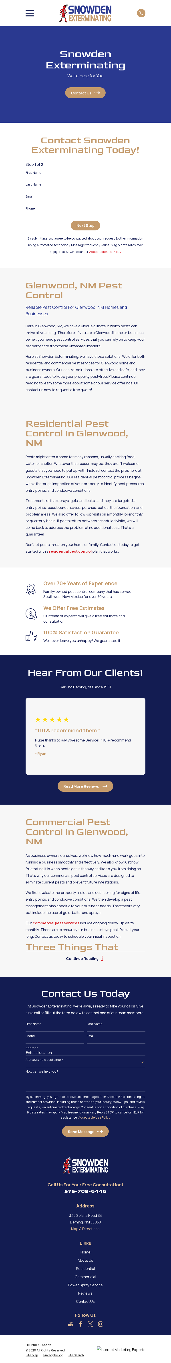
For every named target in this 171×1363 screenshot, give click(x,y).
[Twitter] (90, 1324)
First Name (33, 173)
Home (85, 1252)
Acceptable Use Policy (105, 252)
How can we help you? (42, 1071)
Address (32, 1048)
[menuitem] (32, 1355)
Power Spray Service (85, 1284)
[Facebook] (80, 1324)
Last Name (33, 184)
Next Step (85, 225)
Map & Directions (85, 1228)
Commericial (85, 1276)
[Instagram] (100, 1324)
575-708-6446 (85, 1191)
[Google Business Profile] (70, 1324)
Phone (30, 208)
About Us (85, 1260)
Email (29, 196)
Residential (85, 1268)
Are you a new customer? (44, 1060)
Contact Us (85, 1301)
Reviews (85, 1293)
